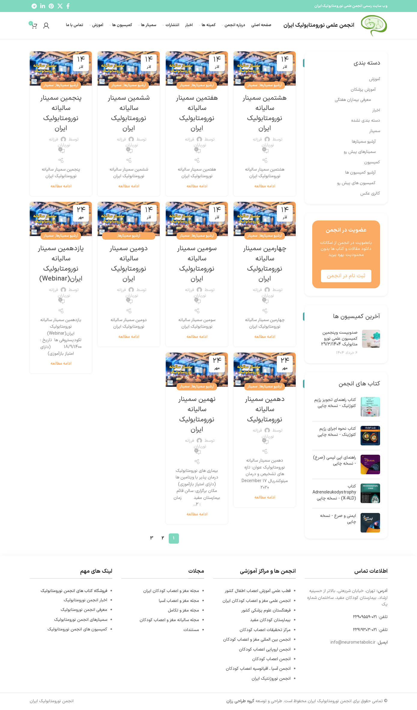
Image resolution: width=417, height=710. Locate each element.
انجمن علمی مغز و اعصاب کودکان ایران (256, 601)
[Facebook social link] (68, 6)
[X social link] (60, 6)
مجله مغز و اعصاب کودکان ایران (171, 591)
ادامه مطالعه (264, 187)
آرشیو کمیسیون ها (360, 173)
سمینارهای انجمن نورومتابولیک (80, 620)
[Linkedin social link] (42, 6)
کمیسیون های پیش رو (356, 183)
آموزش (374, 79)
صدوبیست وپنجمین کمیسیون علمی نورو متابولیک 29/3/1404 (339, 338)
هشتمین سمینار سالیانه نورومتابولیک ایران (265, 113)
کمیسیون (372, 162)
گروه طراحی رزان (240, 701)
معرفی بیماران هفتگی (353, 100)
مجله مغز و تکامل (183, 610)
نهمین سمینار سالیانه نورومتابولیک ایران (196, 414)
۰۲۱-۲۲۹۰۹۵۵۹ (365, 617)
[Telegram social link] (34, 6)
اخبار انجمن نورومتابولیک (85, 600)
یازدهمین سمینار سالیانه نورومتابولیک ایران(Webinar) (61, 263)
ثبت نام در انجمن (346, 276)
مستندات (191, 630)
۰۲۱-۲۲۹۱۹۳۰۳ (365, 630)
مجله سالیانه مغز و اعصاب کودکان (169, 620)
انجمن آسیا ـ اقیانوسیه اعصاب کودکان (258, 669)
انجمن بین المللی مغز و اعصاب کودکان (257, 639)
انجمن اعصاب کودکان (271, 659)
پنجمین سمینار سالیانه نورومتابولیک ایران (61, 113)
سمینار (252, 85)
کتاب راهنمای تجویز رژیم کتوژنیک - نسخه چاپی (335, 403)
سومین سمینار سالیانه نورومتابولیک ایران (196, 263)
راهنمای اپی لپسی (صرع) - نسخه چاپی (334, 460)
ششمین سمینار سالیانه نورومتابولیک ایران (129, 113)
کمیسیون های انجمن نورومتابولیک (77, 629)
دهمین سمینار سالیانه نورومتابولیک (265, 409)
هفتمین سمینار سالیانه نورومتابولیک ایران (197, 113)
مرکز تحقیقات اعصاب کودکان (265, 630)
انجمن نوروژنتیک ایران (271, 678)
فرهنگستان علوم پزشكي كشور (266, 610)
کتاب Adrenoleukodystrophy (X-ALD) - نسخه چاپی (334, 492)
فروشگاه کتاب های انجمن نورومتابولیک (74, 591)
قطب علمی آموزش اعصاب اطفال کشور (258, 591)
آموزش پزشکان (363, 90)
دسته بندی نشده (365, 121)
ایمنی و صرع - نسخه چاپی (338, 519)
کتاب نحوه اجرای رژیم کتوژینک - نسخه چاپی (337, 432)
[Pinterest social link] (51, 6)
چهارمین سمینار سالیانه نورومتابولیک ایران (264, 263)
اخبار (376, 111)
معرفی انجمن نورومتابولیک (84, 610)
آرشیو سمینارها (271, 85)
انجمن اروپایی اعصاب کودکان (265, 649)
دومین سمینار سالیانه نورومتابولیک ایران (128, 263)
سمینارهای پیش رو (360, 152)
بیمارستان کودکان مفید (270, 620)
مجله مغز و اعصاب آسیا (179, 601)
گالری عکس (370, 194)
